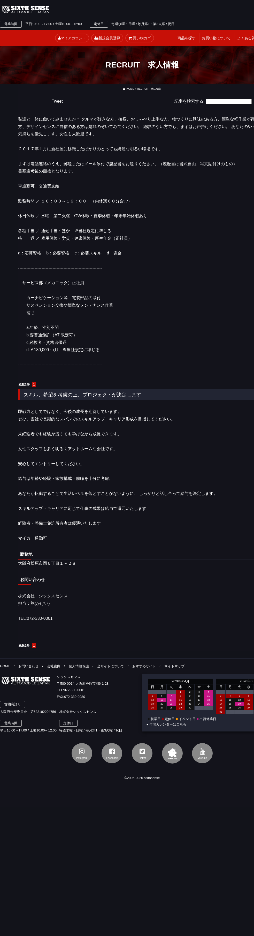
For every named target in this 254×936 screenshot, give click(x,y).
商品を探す (187, 38)
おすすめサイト (144, 666)
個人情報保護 (79, 666)
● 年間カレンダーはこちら (166, 724)
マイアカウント (72, 38)
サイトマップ (174, 666)
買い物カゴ (139, 38)
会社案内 (53, 666)
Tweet (57, 101)
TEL (101, 9)
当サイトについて (110, 666)
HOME (128, 88)
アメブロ (172, 753)
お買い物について (216, 38)
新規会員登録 (107, 38)
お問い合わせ (28, 666)
